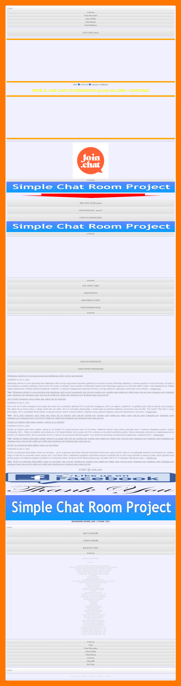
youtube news (112, 392)
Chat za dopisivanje (93, 609)
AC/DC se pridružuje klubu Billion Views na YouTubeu (32, 445)
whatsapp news (32, 395)
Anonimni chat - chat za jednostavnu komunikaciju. (93, 574)
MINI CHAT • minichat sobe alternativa (93, 595)
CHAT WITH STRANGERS (90, 369)
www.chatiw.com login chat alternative (93, 621)
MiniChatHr (93, 575)
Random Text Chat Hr (93, 578)
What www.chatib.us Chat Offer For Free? (93, 627)
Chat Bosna (93, 602)
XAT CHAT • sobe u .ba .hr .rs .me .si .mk (93, 593)
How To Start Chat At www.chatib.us (93, 624)
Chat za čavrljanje (93, 586)
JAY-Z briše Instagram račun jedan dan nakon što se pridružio (36, 399)
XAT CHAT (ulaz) (91, 33)
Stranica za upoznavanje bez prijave (93, 589)
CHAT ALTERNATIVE (90, 362)
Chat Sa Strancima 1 (93, 613)
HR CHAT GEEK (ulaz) (91, 203)
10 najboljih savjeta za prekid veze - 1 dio (93, 631)
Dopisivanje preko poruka (93, 607)
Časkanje (93, 591)
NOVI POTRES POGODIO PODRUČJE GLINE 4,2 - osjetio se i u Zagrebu (93, 581)
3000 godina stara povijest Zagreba (93, 579)
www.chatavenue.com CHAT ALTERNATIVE (93, 596)
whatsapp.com (18, 395)
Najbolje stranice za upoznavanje (93, 588)
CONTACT (92, 676)
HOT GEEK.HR (90, 533)
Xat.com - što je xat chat (93, 584)
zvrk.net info (45, 395)
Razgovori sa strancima (93, 585)
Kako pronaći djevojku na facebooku (93, 620)
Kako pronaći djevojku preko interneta (93, 614)
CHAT (10, 8)
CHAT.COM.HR (90, 540)
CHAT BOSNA (90, 293)
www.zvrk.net (103, 395)
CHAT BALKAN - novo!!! (90, 210)
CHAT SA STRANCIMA (90, 218)
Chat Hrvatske (90, 15)
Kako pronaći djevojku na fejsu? (93, 617)
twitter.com (123, 392)
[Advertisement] (90, 60)
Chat (90, 645)
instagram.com (158, 392)
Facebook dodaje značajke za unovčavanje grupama (93, 565)
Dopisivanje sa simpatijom (93, 606)
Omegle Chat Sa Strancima (93, 612)
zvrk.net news (146, 392)
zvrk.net (90, 12)
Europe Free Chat (93, 600)
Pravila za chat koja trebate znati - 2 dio (93, 633)
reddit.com (55, 395)
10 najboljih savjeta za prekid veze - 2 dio (93, 630)
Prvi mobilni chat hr (93, 577)
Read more (156, 389)
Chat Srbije (90, 19)
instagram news (167, 415)
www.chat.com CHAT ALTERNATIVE (93, 598)
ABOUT (84, 676)
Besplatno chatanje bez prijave (93, 610)
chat (84, 392)
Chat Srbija (93, 603)
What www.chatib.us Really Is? (93, 626)
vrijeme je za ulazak (55, 438)
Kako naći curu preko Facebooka (93, 616)
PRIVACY (100, 676)
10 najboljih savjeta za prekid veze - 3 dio (93, 628)
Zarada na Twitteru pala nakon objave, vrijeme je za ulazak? (36, 422)
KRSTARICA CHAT (90, 300)
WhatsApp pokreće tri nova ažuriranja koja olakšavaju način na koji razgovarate (45, 376)
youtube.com (99, 392)
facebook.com (77, 395)
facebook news (90, 395)
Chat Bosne (90, 22)
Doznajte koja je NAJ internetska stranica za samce (93, 572)
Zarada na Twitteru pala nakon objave (29, 438)
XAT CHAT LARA (90, 286)
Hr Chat (90, 664)
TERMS (107, 676)
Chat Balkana (90, 25)
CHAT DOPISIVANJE (90, 307)
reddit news (65, 395)
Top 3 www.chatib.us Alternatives (93, 623)
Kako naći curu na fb (93, 619)
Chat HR (91, 661)
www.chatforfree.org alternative (93, 599)
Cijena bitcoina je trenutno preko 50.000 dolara (93, 582)
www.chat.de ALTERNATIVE (93, 592)
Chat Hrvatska (93, 605)
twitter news (134, 392)
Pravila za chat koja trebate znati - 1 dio (93, 634)
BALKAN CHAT (90, 548)
